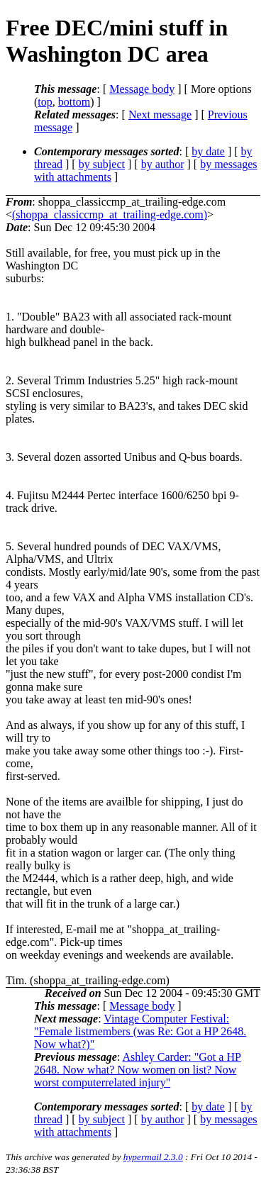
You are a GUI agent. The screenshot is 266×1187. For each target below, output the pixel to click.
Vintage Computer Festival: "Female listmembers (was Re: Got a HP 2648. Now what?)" (140, 1031)
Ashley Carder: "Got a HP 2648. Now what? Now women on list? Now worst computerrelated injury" (137, 1069)
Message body (141, 89)
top (45, 102)
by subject (102, 164)
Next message (160, 114)
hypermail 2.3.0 (153, 1157)
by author (162, 164)
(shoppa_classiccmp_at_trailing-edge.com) (109, 214)
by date (208, 151)
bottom (74, 102)
